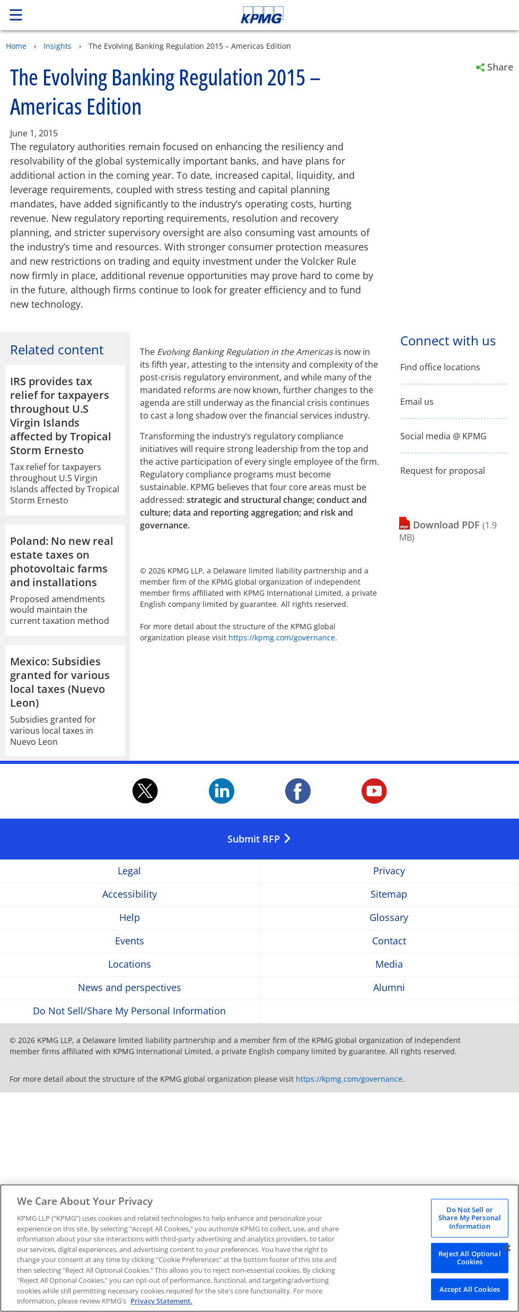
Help (129, 1137)
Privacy (389, 1090)
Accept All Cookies (469, 1293)
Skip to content (364, 15)
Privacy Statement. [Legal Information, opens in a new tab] (161, 1305)
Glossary (389, 1137)
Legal (129, 1090)
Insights (57, 46)
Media (389, 1183)
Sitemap (389, 1113)
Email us (417, 401)
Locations (129, 1183)
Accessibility (129, 1113)
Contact (389, 1160)
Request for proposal (442, 470)
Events (129, 1160)
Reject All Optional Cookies (469, 1262)
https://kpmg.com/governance (281, 637)
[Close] (507, 1252)
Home (16, 46)
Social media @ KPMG (443, 436)
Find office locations (440, 367)
